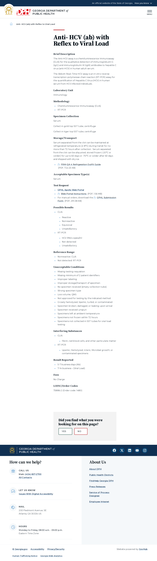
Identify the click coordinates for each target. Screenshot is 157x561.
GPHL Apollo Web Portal (71, 190)
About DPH (95, 469)
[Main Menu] (149, 12)
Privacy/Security (56, 549)
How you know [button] (142, 3)
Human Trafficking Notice (24, 556)
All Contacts (25, 477)
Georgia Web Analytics (51, 556)
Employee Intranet (99, 502)
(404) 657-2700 (33, 474)
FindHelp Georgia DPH (101, 481)
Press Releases (97, 487)
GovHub (143, 549)
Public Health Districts (101, 475)
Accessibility (37, 549)
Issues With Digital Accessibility (36, 494)
